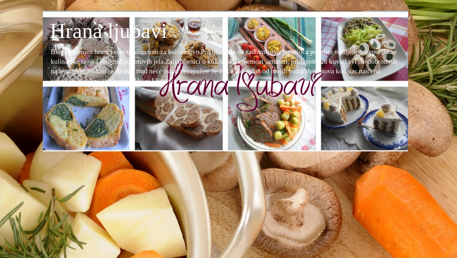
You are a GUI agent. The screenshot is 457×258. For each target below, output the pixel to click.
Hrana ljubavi (108, 31)
